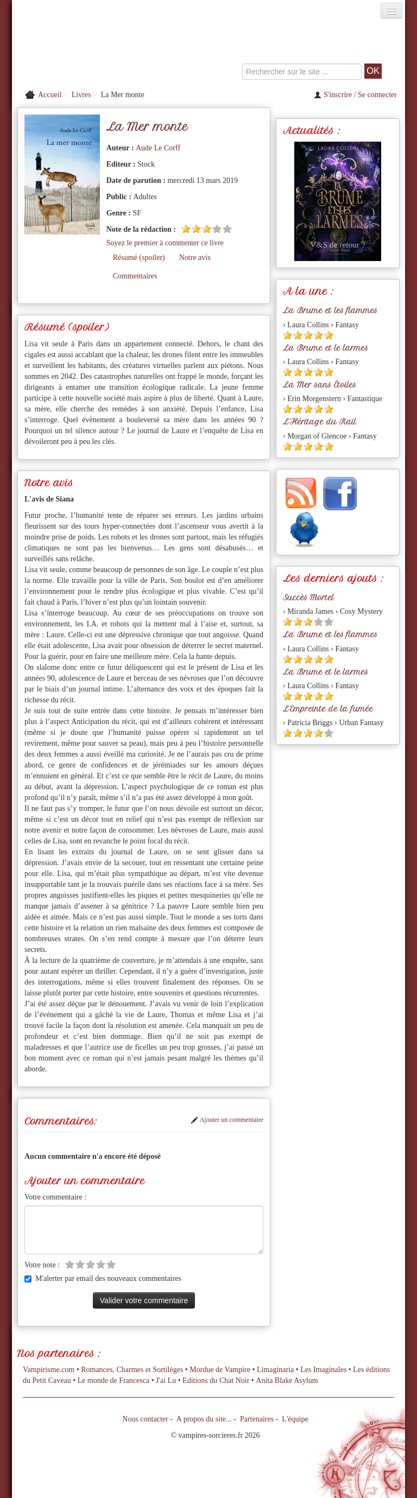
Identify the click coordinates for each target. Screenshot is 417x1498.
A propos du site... (204, 1419)
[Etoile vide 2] (80, 1264)
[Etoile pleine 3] (206, 228)
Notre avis (195, 257)
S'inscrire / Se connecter (355, 95)
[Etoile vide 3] (90, 1264)
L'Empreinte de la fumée (328, 708)
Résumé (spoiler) (139, 257)
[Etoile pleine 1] (186, 228)
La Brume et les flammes (330, 310)
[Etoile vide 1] (69, 1264)
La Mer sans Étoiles (319, 384)
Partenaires (257, 1419)
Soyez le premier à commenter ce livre (165, 243)
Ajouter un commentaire (227, 1120)
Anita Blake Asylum (287, 1380)
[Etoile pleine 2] (196, 228)
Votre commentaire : (55, 1197)
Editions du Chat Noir (215, 1380)
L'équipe (295, 1419)
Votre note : (42, 1265)
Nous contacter (145, 1419)
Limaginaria (275, 1370)
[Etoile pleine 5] (328, 335)
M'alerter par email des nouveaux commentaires (102, 1278)
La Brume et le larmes (325, 348)
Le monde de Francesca (114, 1380)
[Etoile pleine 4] (318, 335)
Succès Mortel (308, 597)
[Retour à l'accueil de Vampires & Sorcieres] (74, 51)
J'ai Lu (166, 1380)
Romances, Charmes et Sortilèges (132, 1370)
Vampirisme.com (48, 1370)
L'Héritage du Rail (319, 421)
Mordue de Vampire (219, 1370)
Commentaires (135, 276)
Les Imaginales (323, 1370)
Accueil (50, 95)
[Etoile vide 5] (227, 228)
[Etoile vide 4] (217, 228)
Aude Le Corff (158, 148)
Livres (81, 95)
